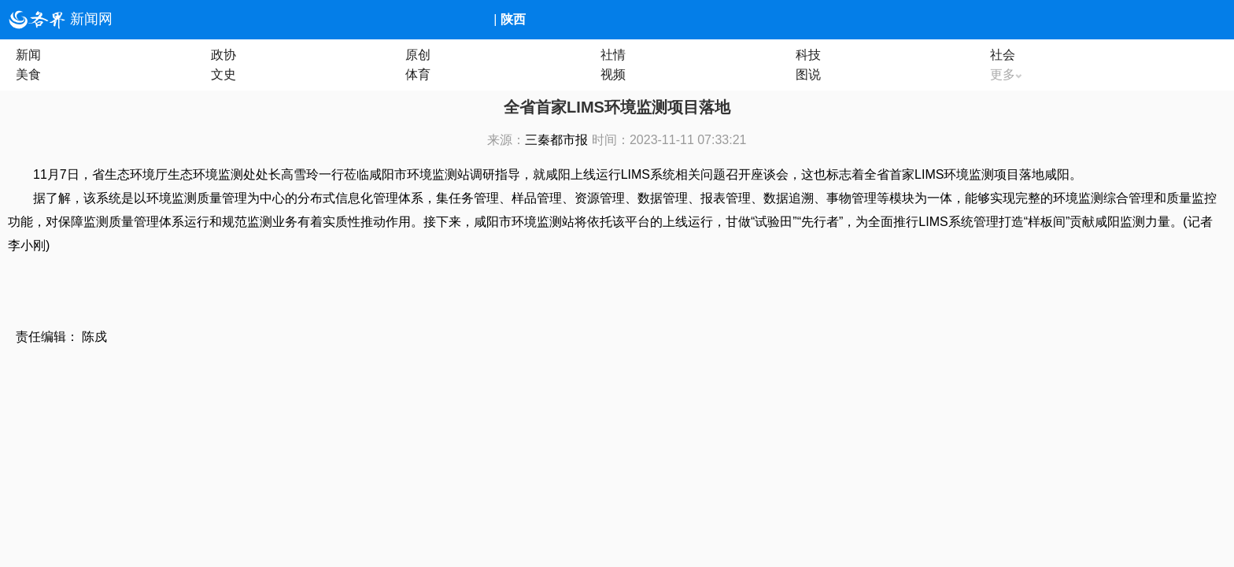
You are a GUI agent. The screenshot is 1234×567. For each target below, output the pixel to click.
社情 (613, 54)
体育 (417, 74)
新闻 (28, 54)
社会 (1002, 54)
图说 (808, 74)
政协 (223, 54)
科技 (808, 54)
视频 (613, 74)
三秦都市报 (556, 139)
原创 (417, 54)
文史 (223, 74)
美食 (28, 74)
